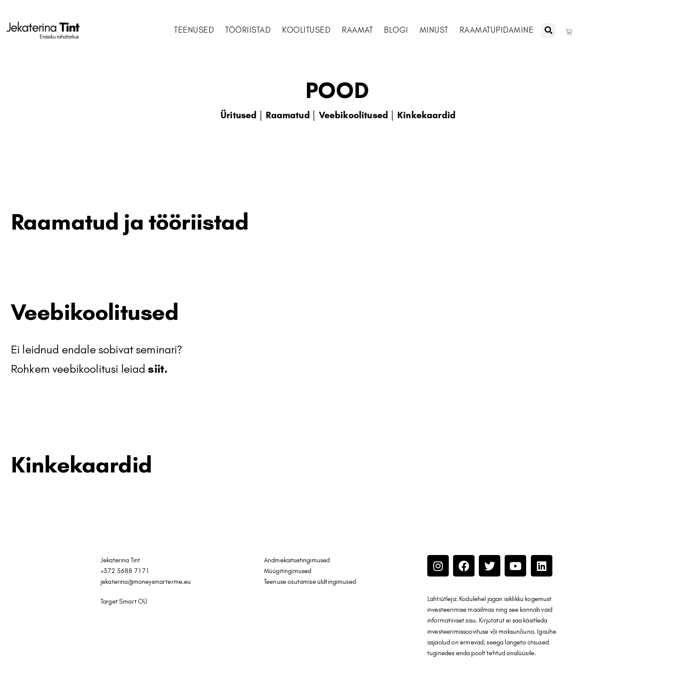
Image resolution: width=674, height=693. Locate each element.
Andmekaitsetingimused (297, 560)
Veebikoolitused (353, 115)
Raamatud (287, 115)
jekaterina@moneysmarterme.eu (146, 582)
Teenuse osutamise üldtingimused (311, 582)
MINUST (434, 30)
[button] (548, 30)
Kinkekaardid (426, 115)
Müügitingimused (287, 571)
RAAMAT (357, 30)
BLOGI (396, 30)
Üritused (239, 115)
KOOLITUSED (306, 30)
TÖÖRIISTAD (248, 30)
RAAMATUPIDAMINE (497, 30)
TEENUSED (194, 30)
